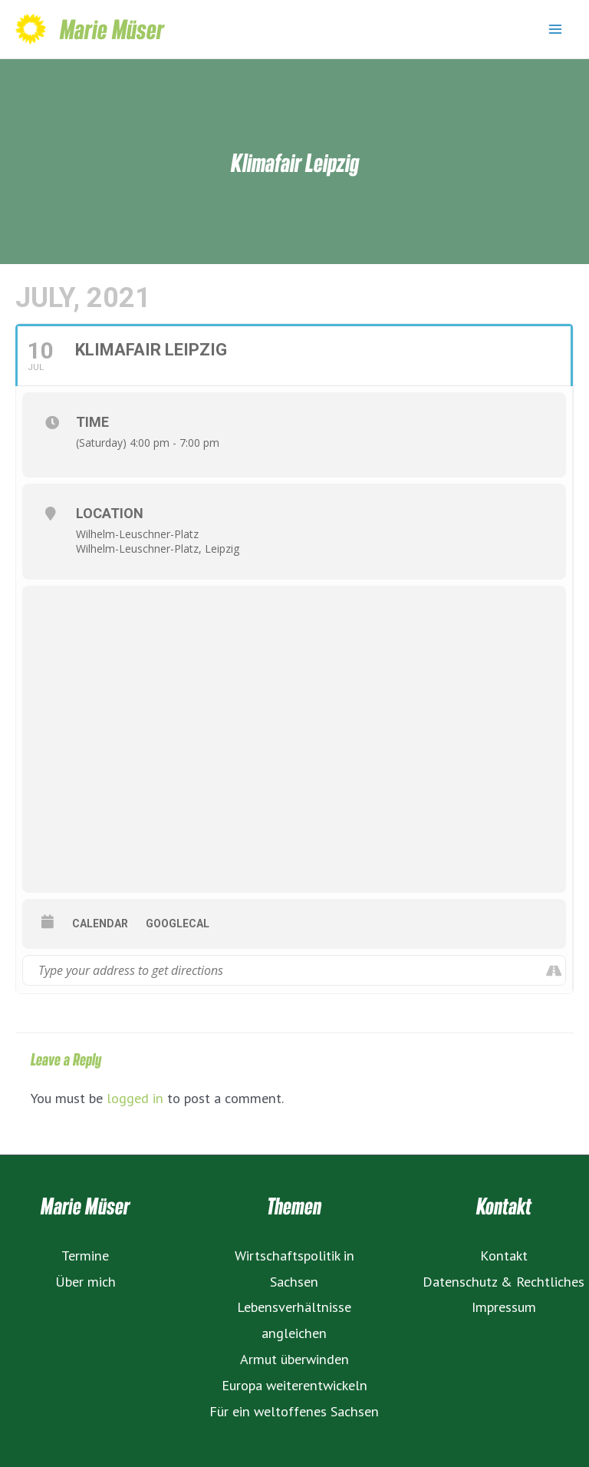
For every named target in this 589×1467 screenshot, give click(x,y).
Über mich (85, 1281)
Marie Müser (112, 29)
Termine (85, 1255)
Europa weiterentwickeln (294, 1385)
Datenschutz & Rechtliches (503, 1281)
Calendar (100, 923)
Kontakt (504, 1255)
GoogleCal (177, 923)
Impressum (504, 1306)
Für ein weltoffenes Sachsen (294, 1411)
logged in (135, 1098)
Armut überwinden (294, 1359)
